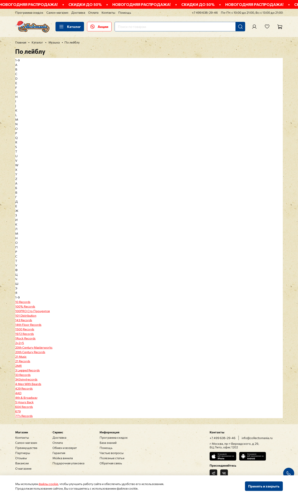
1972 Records (24, 334)
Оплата (93, 12)
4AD (18, 393)
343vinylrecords (26, 379)
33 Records (23, 375)
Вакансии (22, 463)
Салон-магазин (57, 12)
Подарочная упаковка (68, 463)
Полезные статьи (112, 458)
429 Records (24, 388)
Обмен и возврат (64, 448)
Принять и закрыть (264, 486)
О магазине (23, 468)
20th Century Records (30, 352)
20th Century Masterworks (33, 347)
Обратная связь (111, 463)
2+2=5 (19, 343)
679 (18, 411)
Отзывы (21, 458)
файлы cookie (48, 484)
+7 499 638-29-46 (205, 12)
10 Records (22, 302)
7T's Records (24, 416)
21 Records (22, 361)
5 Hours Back (24, 402)
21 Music (21, 356)
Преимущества (26, 448)
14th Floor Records (28, 324)
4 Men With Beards (28, 384)
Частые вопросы (112, 453)
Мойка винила (62, 458)
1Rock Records (25, 338)
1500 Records (24, 329)
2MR (18, 365)
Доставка (78, 12)
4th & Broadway (26, 397)
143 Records (23, 320)
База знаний (108, 442)
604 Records (24, 406)
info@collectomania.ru (257, 438)
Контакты (108, 12)
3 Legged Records (27, 370)
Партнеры (22, 453)
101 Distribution (25, 315)
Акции (99, 26)
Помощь (124, 12)
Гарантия (58, 453)
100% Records (25, 306)
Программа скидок (29, 12)
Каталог (70, 26)
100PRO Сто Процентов (32, 311)
